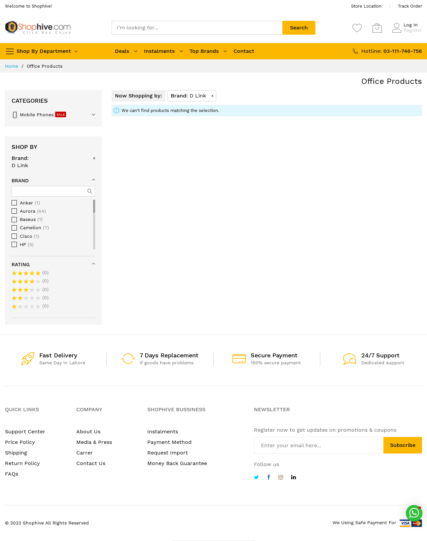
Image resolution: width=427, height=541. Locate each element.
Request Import (167, 453)
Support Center (25, 431)
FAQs (11, 474)
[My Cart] (377, 28)
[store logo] (38, 27)
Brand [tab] (20, 181)
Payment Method (169, 442)
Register (413, 30)
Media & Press (94, 442)
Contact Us (90, 463)
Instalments (159, 51)
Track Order (410, 6)
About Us (88, 431)
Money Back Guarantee (177, 463)
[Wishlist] (357, 28)
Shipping (16, 453)
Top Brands (204, 51)
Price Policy (20, 442)
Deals (122, 51)
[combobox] (197, 28)
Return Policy (22, 463)
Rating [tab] (21, 265)
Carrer (84, 453)
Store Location (366, 6)
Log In (411, 24)
